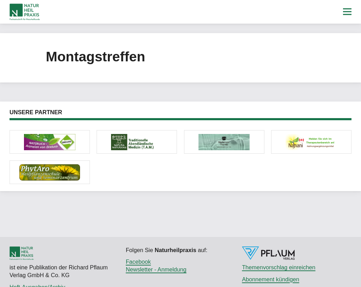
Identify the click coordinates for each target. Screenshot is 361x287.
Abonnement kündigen (270, 279)
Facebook (138, 261)
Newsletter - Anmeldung (156, 269)
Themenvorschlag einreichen (278, 267)
